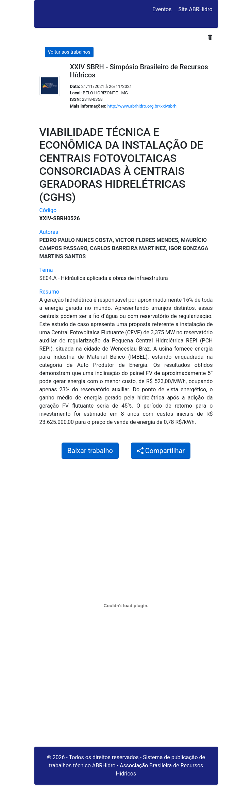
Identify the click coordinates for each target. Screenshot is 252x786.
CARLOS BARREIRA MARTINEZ (128, 248)
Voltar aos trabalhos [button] (69, 52)
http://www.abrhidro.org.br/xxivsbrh (142, 106)
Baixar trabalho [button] (90, 451)
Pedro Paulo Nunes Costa (76, 240)
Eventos (161, 9)
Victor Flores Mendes (146, 240)
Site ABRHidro (195, 9)
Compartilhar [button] (161, 451)
